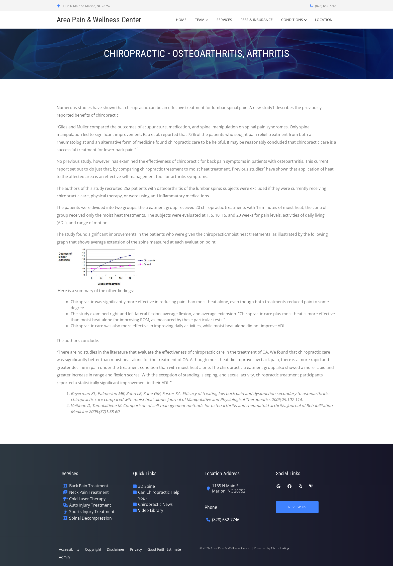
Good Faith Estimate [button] (164, 549)
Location (324, 19)
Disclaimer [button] (116, 549)
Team (200, 19)
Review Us (297, 507)
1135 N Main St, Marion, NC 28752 (84, 6)
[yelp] (300, 486)
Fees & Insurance (257, 19)
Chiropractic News (155, 504)
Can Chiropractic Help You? (158, 495)
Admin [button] (64, 557)
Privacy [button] (136, 549)
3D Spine (146, 486)
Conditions (292, 19)
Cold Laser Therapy (87, 499)
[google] (278, 486)
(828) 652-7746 (322, 6)
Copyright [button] (93, 549)
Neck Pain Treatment (89, 492)
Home (181, 19)
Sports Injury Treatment (92, 511)
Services (224, 19)
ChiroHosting (280, 548)
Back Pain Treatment (88, 486)
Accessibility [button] (69, 549)
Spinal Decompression (90, 518)
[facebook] (289, 486)
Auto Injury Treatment (90, 505)
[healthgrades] (311, 486)
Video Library (150, 510)
